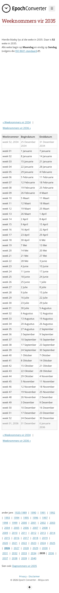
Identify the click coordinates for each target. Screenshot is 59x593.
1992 (52, 512)
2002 (43, 522)
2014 (52, 532)
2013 (43, 532)
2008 (45, 527)
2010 (14, 532)
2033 (24, 553)
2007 (35, 527)
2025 (52, 543)
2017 (26, 538)
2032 (14, 553)
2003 (52, 522)
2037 (5, 558)
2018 (35, 538)
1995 (26, 517)
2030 (45, 548)
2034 (33, 553)
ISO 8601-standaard (26, 51)
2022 (24, 543)
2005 (16, 527)
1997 (45, 517)
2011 (24, 532)
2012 (33, 532)
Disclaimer (34, 576)
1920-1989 (21, 512)
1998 (5, 522)
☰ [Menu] (52, 8)
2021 (14, 543)
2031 (5, 553)
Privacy (23, 576)
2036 (51, 553)
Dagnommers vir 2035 (24, 565)
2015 (7, 538)
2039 (24, 558)
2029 (35, 548)
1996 (35, 517)
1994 (16, 517)
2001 (33, 522)
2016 (16, 538)
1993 (7, 517)
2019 (45, 538)
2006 (26, 527)
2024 (43, 543)
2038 (14, 558)
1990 (33, 512)
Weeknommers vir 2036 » (17, 128)
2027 (16, 548)
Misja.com (43, 580)
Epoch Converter (27, 580)
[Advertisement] (29, 87)
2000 (24, 522)
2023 (33, 543)
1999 (14, 522)
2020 (5, 543)
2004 (7, 527)
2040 (33, 558)
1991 (43, 512)
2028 (26, 548)
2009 (5, 532)
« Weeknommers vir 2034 (17, 122)
